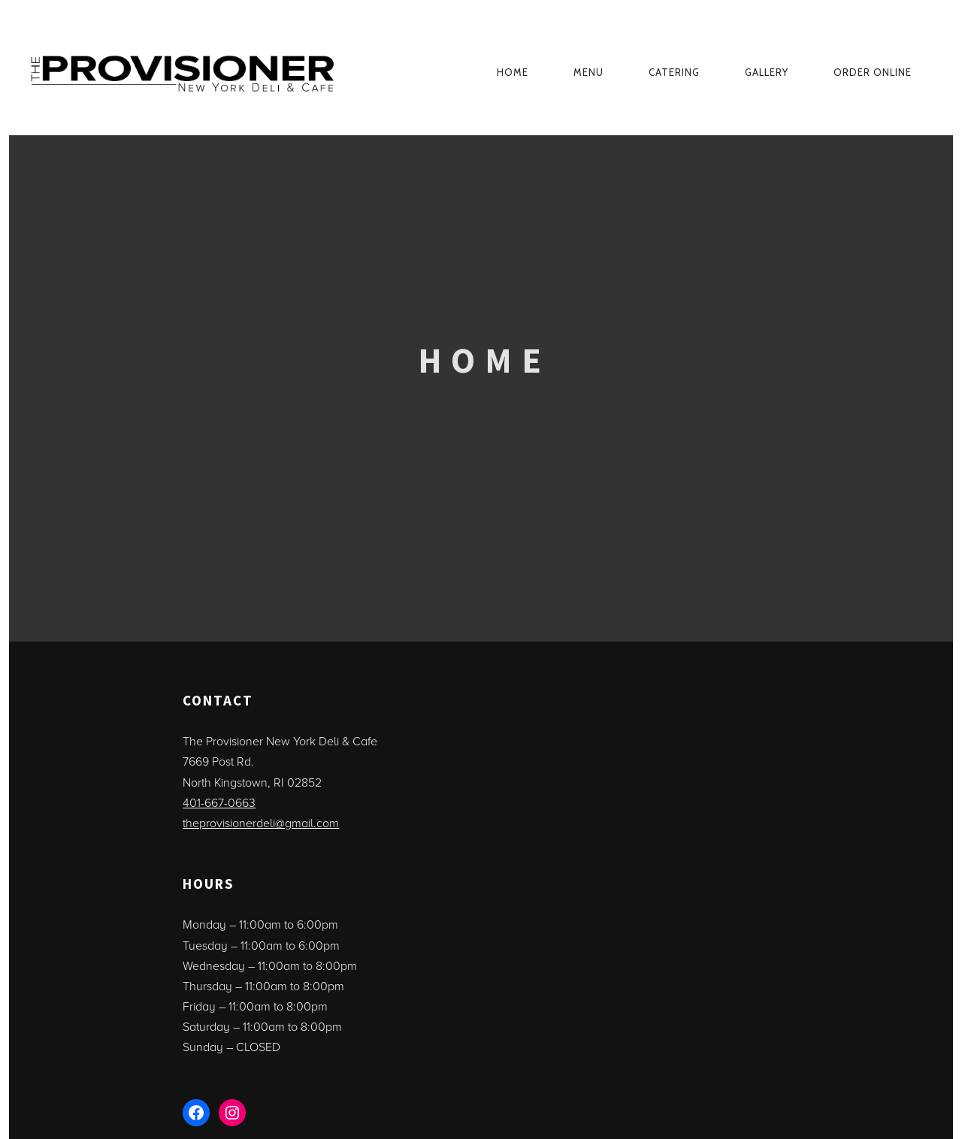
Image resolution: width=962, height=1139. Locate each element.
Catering (674, 72)
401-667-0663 (219, 803)
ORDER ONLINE (872, 72)
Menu (588, 72)
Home (512, 72)
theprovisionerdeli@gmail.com (261, 823)
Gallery (766, 72)
